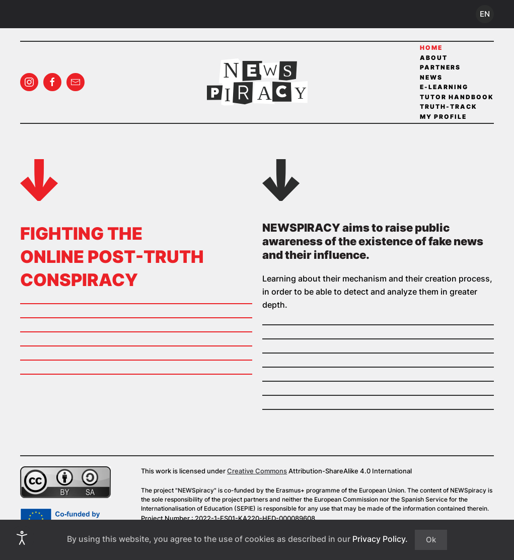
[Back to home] (257, 82)
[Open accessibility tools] (22, 538)
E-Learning (444, 87)
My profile (443, 116)
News (431, 77)
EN (485, 14)
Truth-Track (448, 106)
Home (431, 47)
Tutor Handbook (457, 97)
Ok (431, 539)
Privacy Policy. (380, 539)
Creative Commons (257, 471)
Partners (440, 67)
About (434, 57)
